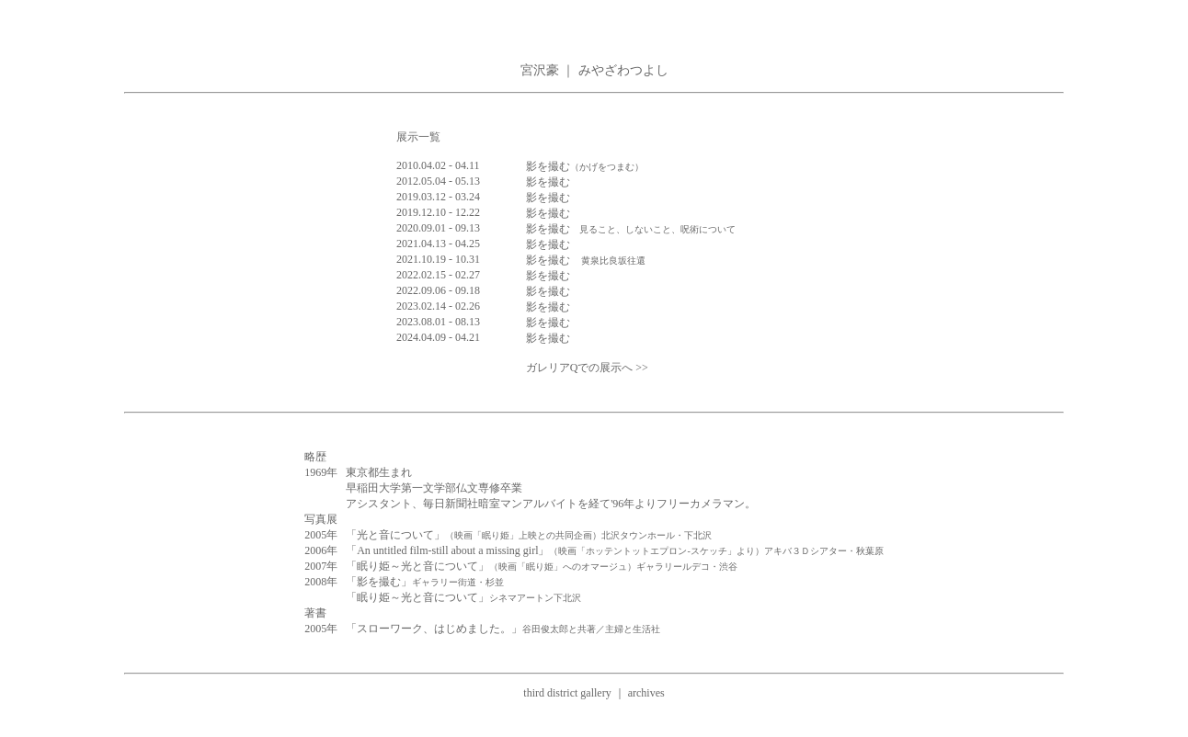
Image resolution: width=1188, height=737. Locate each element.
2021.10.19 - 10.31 (438, 259)
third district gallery (567, 692)
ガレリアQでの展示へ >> (587, 367)
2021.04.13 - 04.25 (438, 243)
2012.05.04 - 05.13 (438, 181)
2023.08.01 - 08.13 (438, 321)
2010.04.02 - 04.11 (438, 165)
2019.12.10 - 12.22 (438, 212)
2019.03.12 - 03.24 (438, 196)
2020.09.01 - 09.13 (438, 227)
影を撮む (585, 166)
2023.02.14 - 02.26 (438, 306)
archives (646, 692)
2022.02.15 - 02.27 (438, 274)
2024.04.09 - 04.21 (438, 337)
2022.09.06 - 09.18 (438, 290)
